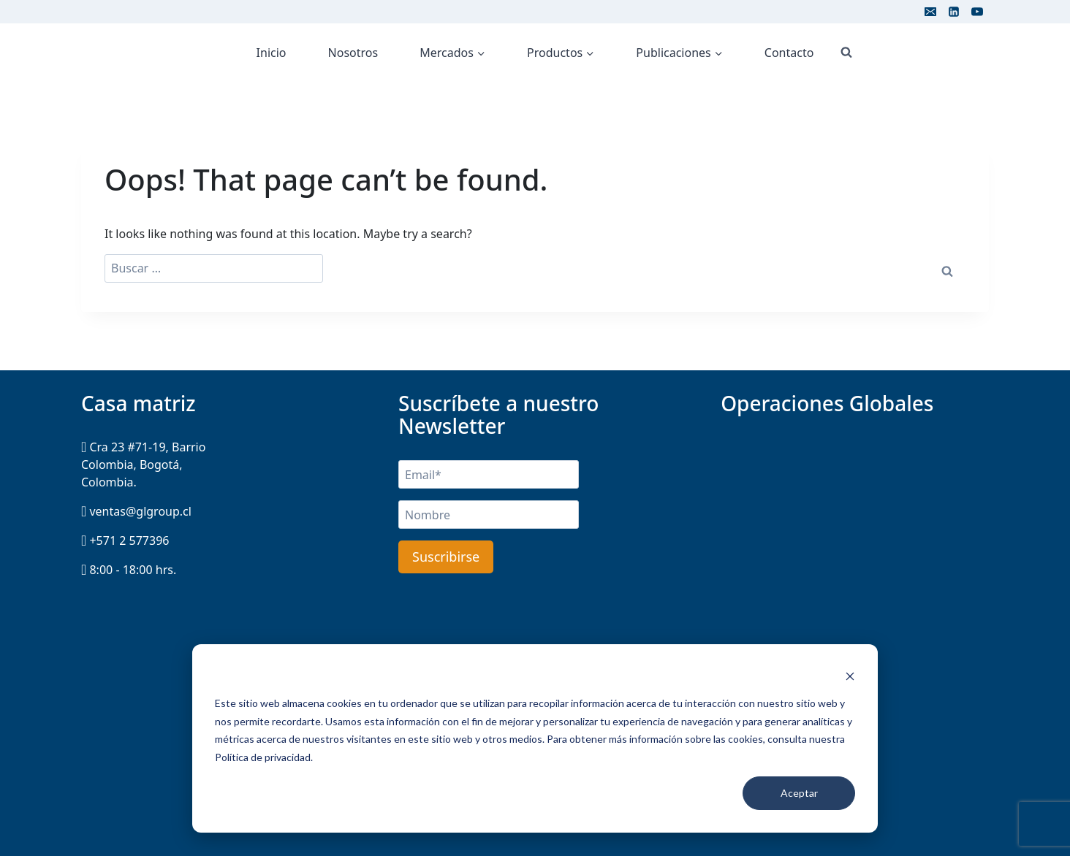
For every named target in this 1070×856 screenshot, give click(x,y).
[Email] (930, 11)
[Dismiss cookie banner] (850, 676)
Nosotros (353, 53)
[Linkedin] (953, 11)
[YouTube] (977, 11)
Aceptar (799, 793)
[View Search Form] (846, 52)
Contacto (789, 53)
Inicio (272, 53)
